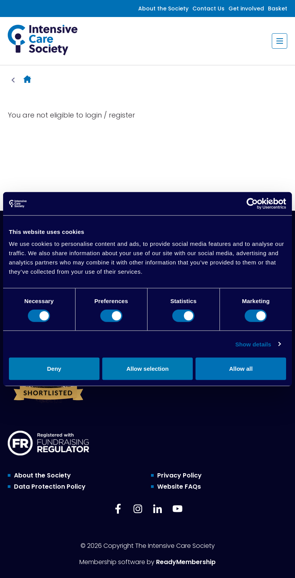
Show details (253, 344)
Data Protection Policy (50, 486)
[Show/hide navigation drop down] (279, 41)
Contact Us (208, 8)
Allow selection (147, 368)
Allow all (241, 368)
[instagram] (138, 509)
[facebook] (118, 509)
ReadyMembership (186, 562)
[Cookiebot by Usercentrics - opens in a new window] (252, 203)
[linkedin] (157, 509)
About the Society (163, 8)
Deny (54, 368)
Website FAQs (179, 486)
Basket (277, 8)
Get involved (246, 8)
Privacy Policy (179, 475)
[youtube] (177, 509)
